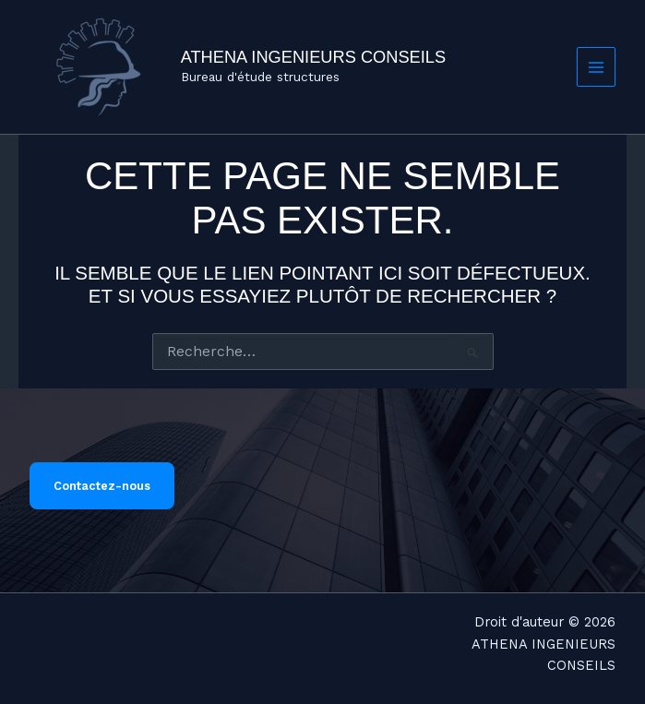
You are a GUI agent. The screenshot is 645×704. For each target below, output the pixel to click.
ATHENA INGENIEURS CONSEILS (313, 56)
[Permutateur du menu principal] (596, 67)
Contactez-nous (102, 486)
